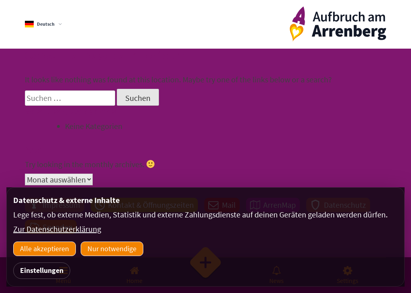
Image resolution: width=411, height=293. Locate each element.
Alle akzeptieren (44, 248)
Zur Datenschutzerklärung (57, 229)
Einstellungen (41, 270)
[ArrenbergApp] (338, 24)
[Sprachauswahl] (44, 24)
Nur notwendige (111, 248)
